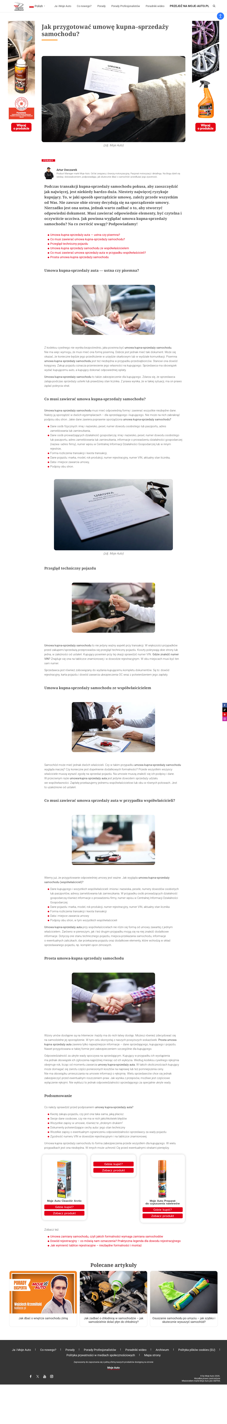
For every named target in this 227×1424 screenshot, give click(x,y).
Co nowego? (84, 6)
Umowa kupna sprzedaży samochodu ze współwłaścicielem (89, 248)
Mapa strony (152, 1355)
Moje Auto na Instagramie (225, 719)
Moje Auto (113, 1367)
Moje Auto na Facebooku (225, 705)
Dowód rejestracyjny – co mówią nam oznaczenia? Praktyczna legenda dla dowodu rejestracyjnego (115, 1241)
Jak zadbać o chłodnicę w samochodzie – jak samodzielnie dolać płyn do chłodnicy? (113, 1320)
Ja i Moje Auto (62, 6)
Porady (101, 6)
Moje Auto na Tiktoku (225, 710)
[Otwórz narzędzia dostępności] (220, 16)
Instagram (53, 1377)
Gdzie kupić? (64, 1207)
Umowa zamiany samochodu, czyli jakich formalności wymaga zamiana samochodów (106, 1236)
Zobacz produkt (64, 1213)
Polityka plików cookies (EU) (196, 1350)
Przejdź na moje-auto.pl (189, 6)
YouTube (46, 1377)
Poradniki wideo (155, 6)
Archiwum (162, 1350)
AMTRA (216, 1381)
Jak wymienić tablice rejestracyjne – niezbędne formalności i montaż (96, 1245)
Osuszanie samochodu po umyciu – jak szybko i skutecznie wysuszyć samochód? (183, 1320)
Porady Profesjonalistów (125, 6)
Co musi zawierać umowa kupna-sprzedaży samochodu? (87, 239)
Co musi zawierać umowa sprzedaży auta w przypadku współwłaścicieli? (98, 252)
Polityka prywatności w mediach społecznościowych (100, 1355)
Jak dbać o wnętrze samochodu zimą (43, 1318)
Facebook (32, 1377)
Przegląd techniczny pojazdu (69, 244)
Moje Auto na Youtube (225, 714)
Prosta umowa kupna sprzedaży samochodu (79, 257)
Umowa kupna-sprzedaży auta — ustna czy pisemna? (85, 235)
